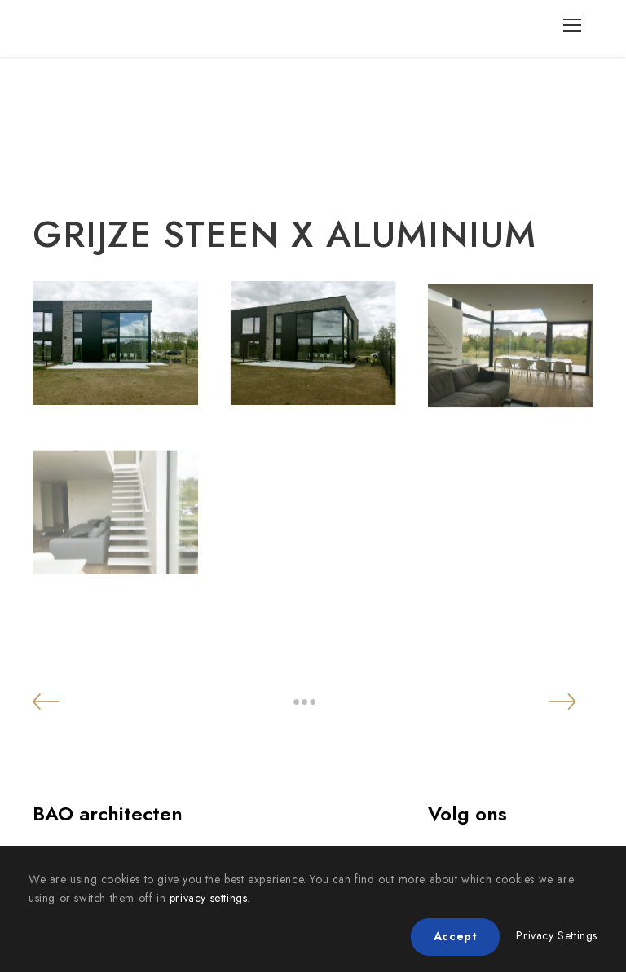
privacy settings (209, 898)
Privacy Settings (556, 935)
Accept (456, 936)
